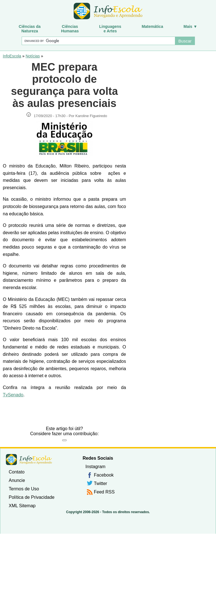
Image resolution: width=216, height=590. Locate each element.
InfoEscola (12, 56)
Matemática (152, 26)
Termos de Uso (24, 488)
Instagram (95, 466)
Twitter (100, 483)
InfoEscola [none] (29, 459)
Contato (16, 472)
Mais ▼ (190, 26)
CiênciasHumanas (70, 28)
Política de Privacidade (32, 497)
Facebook (104, 475)
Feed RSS (104, 492)
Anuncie (17, 480)
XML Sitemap (22, 505)
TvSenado (13, 394)
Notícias (33, 56)
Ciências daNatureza (30, 28)
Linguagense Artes (110, 28)
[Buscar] (98, 41)
